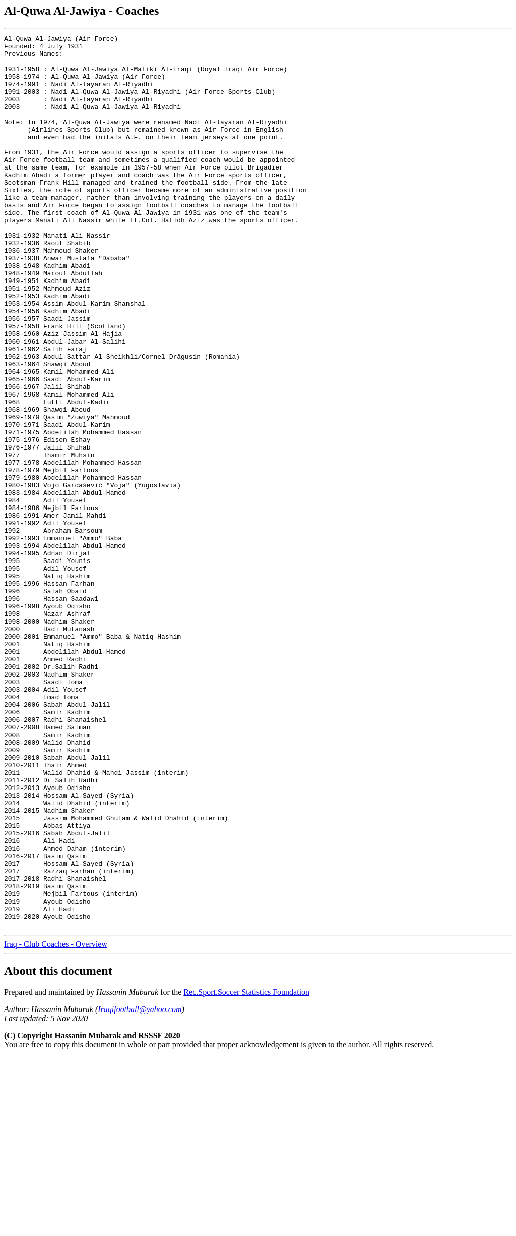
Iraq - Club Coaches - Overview (55, 1122)
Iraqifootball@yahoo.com (139, 1188)
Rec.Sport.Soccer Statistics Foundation (246, 1170)
